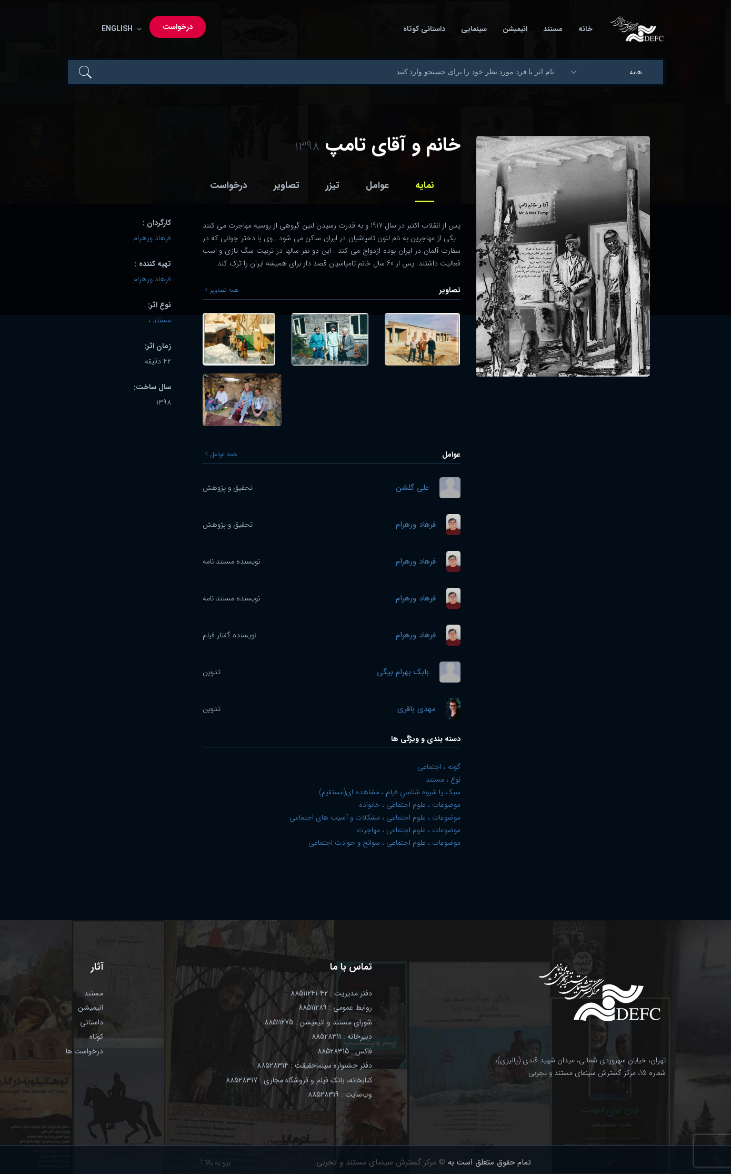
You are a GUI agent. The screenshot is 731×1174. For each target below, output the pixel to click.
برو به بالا (215, 1162)
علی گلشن (412, 488)
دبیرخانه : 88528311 (342, 1036)
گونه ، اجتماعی (438, 767)
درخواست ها (84, 1051)
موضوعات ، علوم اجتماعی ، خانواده (409, 805)
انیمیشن (515, 29)
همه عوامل (221, 454)
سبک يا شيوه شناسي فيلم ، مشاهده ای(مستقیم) (389, 792)
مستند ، (159, 320)
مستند (553, 29)
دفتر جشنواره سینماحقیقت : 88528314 (314, 1065)
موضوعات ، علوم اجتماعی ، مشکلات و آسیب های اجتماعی (374, 817)
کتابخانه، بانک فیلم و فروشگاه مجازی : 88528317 (299, 1080)
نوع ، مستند (443, 779)
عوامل (377, 185)
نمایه (424, 185)
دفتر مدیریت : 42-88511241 (331, 993)
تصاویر (286, 185)
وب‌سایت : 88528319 (340, 1094)
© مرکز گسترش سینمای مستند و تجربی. (379, 1162)
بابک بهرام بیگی (403, 672)
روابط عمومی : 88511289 (335, 1007)
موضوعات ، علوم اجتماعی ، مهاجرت (408, 830)
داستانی (91, 1022)
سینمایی (474, 29)
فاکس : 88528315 (344, 1051)
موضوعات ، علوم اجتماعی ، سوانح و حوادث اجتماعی (384, 843)
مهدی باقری (416, 709)
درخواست (178, 27)
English (119, 29)
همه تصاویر (222, 290)
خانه (585, 29)
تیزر (332, 185)
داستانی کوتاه (424, 29)
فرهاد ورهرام (416, 525)
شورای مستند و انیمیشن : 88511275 (318, 1022)
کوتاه (96, 1036)
